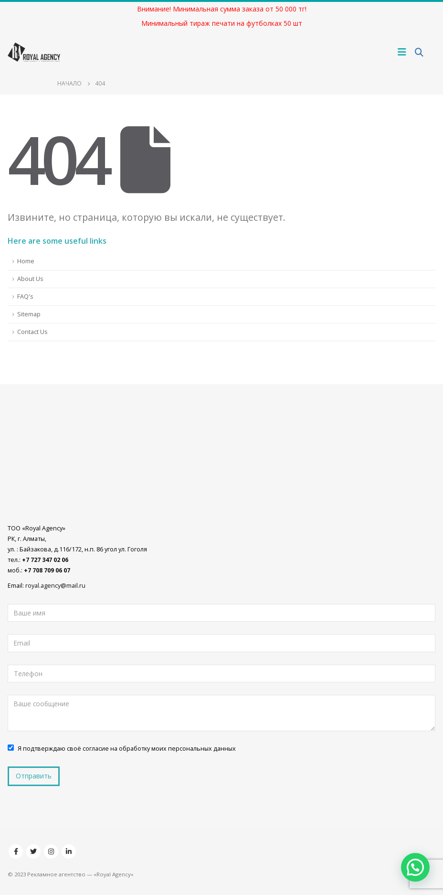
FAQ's (25, 296)
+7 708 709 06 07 (47, 570)
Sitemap (29, 314)
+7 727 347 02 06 (45, 560)
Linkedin (69, 851)
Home (25, 261)
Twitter (33, 851)
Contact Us (32, 332)
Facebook (16, 851)
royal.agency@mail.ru (55, 586)
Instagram (51, 851)
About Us (30, 279)
